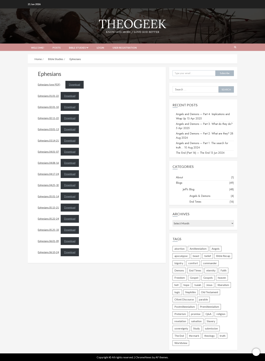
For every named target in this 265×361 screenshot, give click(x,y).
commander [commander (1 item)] (210, 263)
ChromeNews (143, 357)
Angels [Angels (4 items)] (216, 248)
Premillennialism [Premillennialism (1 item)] (209, 306)
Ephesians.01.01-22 (48, 95)
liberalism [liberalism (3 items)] (223, 284)
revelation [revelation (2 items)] (180, 321)
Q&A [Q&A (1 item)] (208, 313)
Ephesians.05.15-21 (48, 207)
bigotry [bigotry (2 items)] (178, 263)
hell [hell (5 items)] (176, 284)
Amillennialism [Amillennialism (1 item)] (198, 248)
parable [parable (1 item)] (203, 299)
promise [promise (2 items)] (195, 313)
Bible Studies (77, 47)
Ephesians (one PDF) (49, 84)
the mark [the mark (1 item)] (194, 335)
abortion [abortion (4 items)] (179, 248)
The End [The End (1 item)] (179, 335)
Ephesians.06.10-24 (48, 252)
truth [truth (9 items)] (222, 335)
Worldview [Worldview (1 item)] (180, 342)
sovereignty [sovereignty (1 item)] (181, 328)
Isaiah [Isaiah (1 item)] (197, 284)
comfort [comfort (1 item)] (193, 263)
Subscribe (224, 73)
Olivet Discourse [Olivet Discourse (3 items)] (184, 299)
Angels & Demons (199, 196)
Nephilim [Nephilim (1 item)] (190, 292)
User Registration (125, 47)
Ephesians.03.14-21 (48, 140)
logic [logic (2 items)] (177, 292)
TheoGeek (132, 24)
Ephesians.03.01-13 (48, 129)
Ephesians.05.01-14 (48, 196)
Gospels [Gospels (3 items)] (208, 277)
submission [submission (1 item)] (211, 328)
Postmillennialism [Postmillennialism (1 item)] (184, 306)
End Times (195, 202)
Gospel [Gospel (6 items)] (194, 277)
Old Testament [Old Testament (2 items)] (209, 292)
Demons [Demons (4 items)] (179, 270)
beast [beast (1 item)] (196, 255)
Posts (57, 47)
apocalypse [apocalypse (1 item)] (181, 255)
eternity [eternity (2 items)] (210, 270)
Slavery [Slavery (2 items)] (211, 321)
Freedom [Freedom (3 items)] (179, 277)
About (179, 177)
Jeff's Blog (188, 189)
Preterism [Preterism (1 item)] (180, 313)
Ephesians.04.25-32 (48, 185)
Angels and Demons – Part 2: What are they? (202, 133)
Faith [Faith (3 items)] (223, 270)
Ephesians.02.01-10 (48, 107)
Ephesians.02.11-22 (48, 118)
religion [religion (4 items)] (220, 313)
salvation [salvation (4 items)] (196, 321)
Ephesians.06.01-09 (48, 241)
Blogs (179, 183)
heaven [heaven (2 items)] (222, 277)
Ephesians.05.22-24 (48, 218)
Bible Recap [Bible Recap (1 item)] (223, 255)
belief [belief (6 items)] (207, 255)
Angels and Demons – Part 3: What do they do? (204, 124)
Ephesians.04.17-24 (48, 174)
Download (74, 84)
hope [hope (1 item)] (186, 284)
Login (100, 47)
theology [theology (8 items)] (209, 335)
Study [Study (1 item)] (196, 328)
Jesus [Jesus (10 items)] (209, 284)
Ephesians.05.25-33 (48, 229)
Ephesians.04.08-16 (48, 162)
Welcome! (37, 47)
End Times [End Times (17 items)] (195, 270)
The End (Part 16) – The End (193, 153)
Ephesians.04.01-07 (48, 151)
